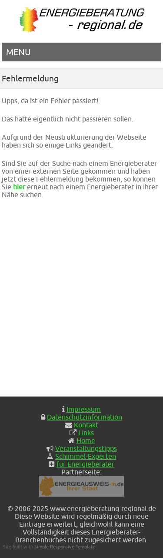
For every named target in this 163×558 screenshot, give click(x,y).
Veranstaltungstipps (86, 448)
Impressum (84, 409)
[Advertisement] (81, 297)
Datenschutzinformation (84, 417)
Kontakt (86, 425)
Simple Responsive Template (64, 546)
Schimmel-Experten (85, 456)
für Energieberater (85, 464)
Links (86, 433)
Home (86, 440)
